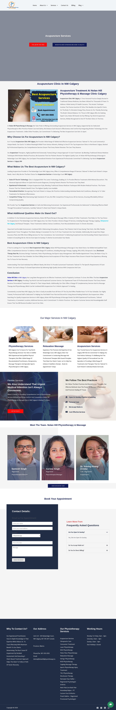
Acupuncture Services (67, 638)
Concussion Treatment (67, 644)
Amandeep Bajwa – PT (67, 690)
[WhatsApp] (109, 708)
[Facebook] (97, 708)
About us (44, 5)
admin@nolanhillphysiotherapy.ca (44, 659)
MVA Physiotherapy (66, 650)
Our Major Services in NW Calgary (58, 318)
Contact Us (64, 5)
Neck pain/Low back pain (68, 687)
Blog (80, 5)
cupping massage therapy (68, 664)
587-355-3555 (45, 653)
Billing (73, 5)
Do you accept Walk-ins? (76, 545)
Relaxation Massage (66, 656)
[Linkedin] (105, 708)
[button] (88, 532)
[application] (47, 5)
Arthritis (62, 684)
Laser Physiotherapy (66, 647)
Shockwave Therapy (66, 676)
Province (36, 646)
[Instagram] (101, 708)
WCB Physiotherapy (66, 661)
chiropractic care (65, 641)
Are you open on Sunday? (76, 532)
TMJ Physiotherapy (66, 673)
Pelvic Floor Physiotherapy (68, 653)
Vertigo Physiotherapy (67, 659)
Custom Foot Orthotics (67, 693)
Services (54, 5)
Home (35, 5)
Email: (35, 656)
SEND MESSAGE (18, 560)
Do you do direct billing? (76, 550)
